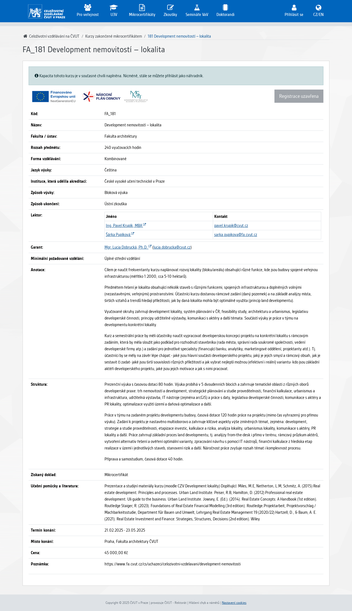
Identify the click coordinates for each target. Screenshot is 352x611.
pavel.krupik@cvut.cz (231, 225)
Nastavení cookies (234, 603)
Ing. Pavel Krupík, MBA (126, 225)
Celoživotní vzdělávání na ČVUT (51, 36)
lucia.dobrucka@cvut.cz (172, 247)
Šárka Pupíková (120, 234)
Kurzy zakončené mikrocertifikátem (113, 36)
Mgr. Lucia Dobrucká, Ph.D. (128, 247)
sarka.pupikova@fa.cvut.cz (235, 234)
